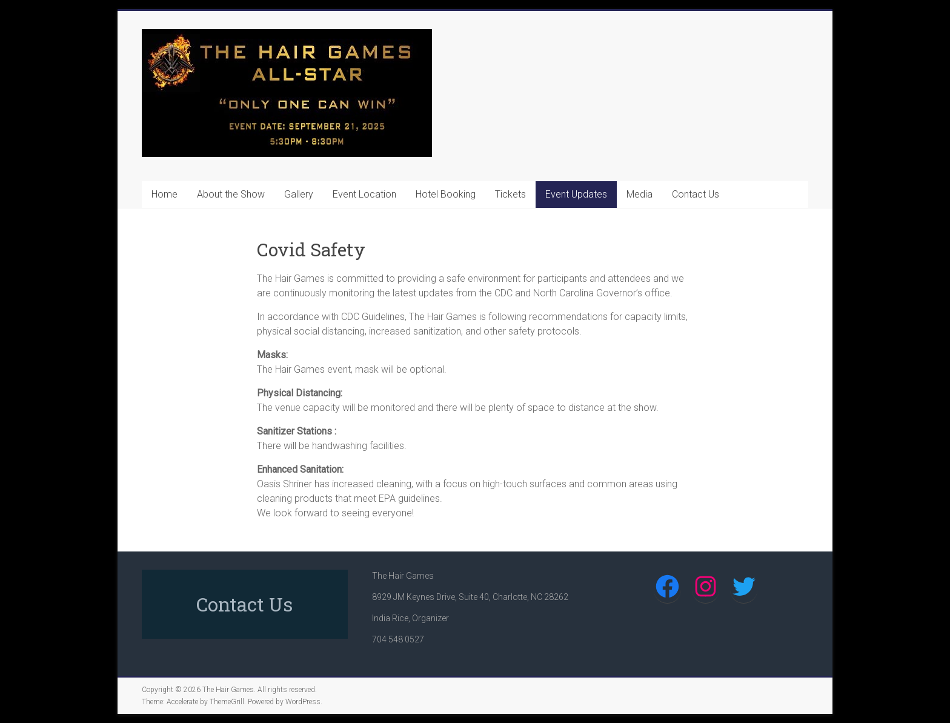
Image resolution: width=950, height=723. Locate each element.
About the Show (231, 194)
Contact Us (695, 194)
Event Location (364, 194)
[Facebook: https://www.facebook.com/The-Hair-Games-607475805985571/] (667, 586)
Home (164, 194)
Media (639, 194)
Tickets (510, 194)
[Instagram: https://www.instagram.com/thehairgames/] (705, 586)
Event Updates (576, 194)
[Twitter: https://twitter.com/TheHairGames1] (743, 586)
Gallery (298, 194)
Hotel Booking (446, 194)
